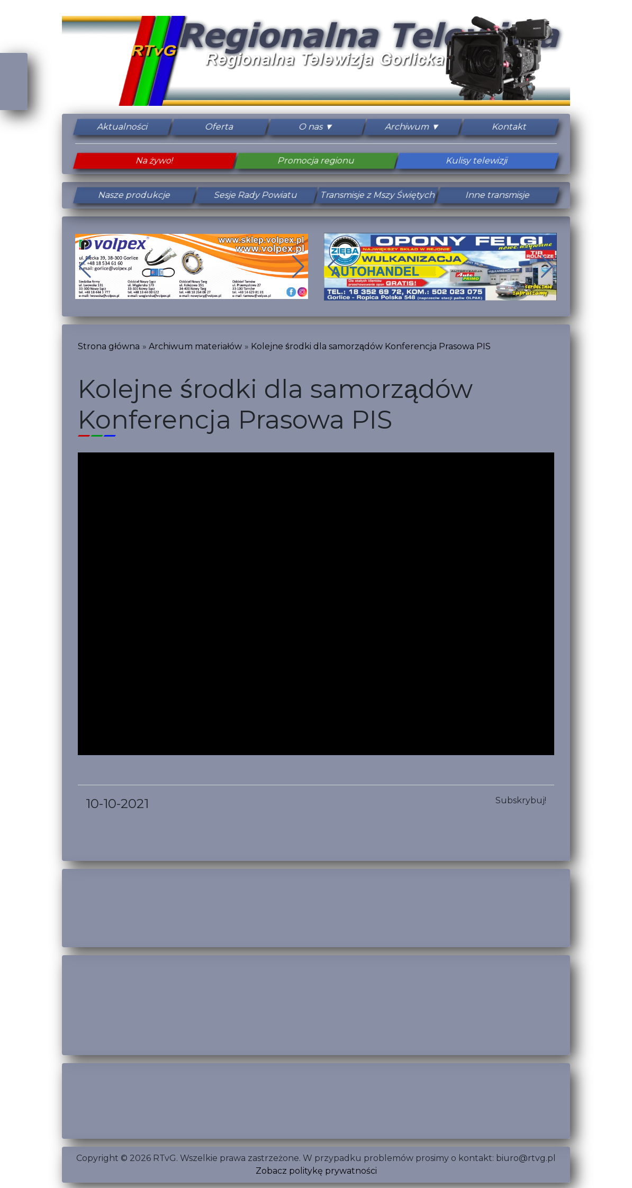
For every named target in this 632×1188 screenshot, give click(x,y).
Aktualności (122, 127)
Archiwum (407, 127)
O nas (310, 127)
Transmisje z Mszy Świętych (376, 195)
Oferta (219, 127)
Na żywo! (155, 161)
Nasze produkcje (134, 195)
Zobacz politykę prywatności (316, 1171)
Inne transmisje (497, 195)
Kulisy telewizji (477, 161)
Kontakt (509, 127)
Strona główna (109, 346)
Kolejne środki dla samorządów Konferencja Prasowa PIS (371, 346)
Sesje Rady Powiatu (256, 195)
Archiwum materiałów (195, 346)
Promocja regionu (316, 161)
